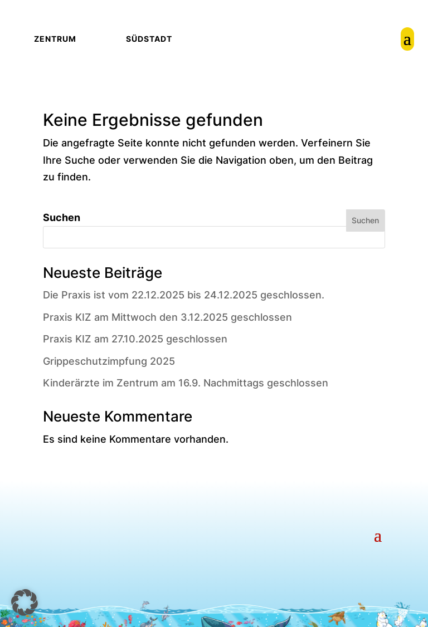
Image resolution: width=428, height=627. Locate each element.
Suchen (61, 217)
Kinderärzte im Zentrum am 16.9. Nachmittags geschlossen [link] (185, 383)
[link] (407, 39)
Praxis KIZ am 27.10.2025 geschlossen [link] (135, 339)
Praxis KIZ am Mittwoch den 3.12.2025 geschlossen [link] (167, 317)
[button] (378, 534)
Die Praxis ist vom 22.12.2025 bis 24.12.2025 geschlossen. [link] (183, 295)
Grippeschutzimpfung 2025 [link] (109, 361)
